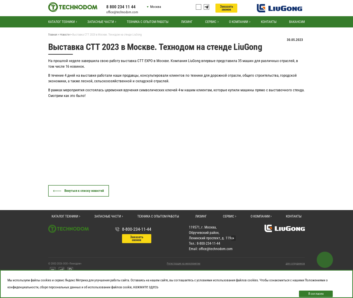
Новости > (66, 34)
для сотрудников (295, 263)
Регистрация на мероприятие (183, 263)
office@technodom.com (122, 12)
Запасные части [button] (100, 22)
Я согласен (316, 294)
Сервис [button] (210, 22)
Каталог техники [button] (61, 22)
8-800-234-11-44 (136, 229)
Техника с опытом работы (147, 22)
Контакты (268, 22)
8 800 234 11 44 (121, 6)
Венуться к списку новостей (84, 191)
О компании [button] (238, 22)
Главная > (53, 34)
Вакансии (297, 22)
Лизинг (186, 22)
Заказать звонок (226, 7)
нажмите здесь (145, 287)
